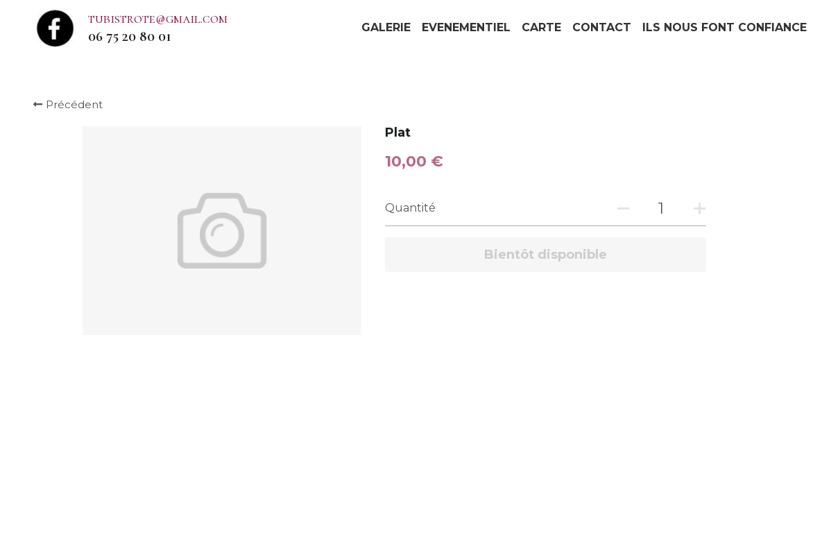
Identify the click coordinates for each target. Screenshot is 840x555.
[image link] (55, 27)
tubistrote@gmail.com (158, 18)
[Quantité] (661, 208)
